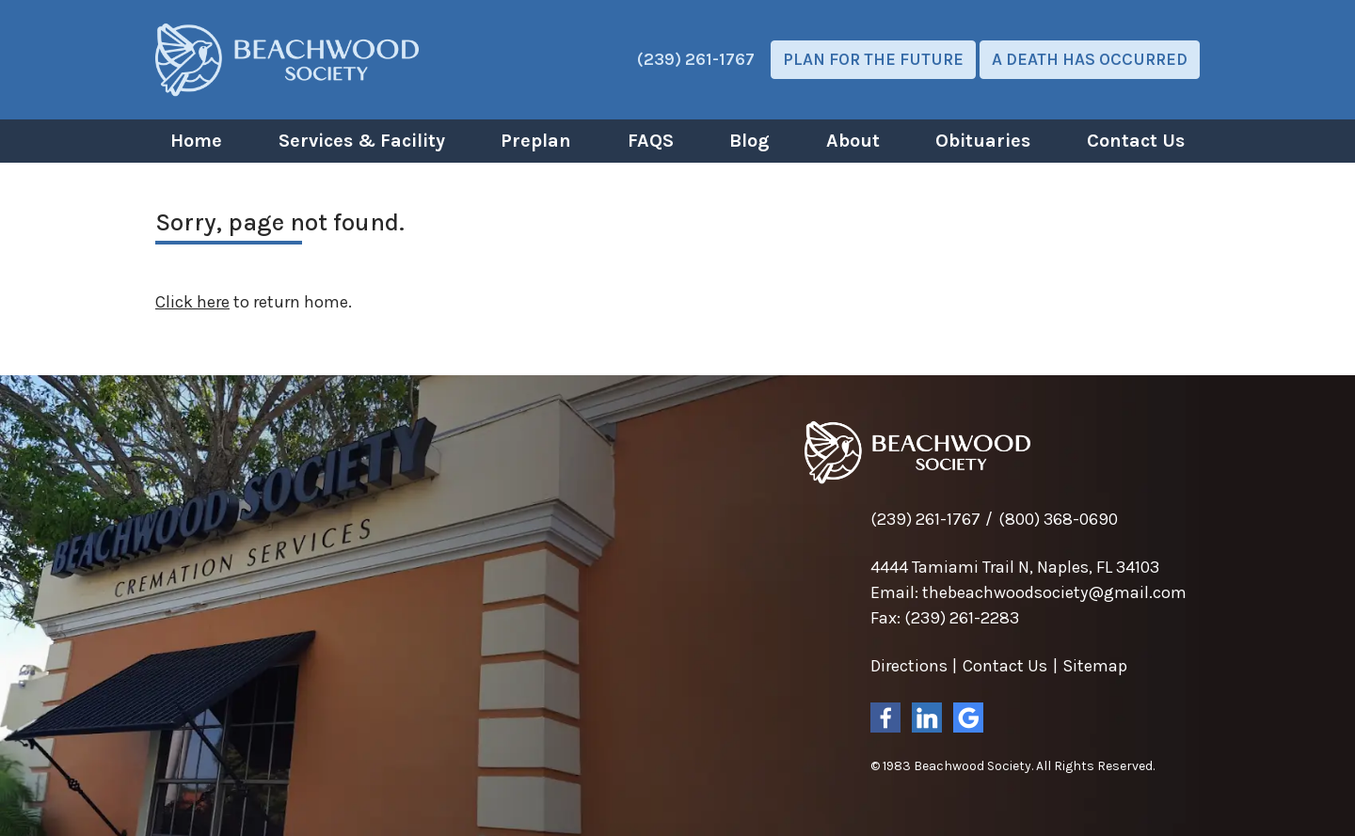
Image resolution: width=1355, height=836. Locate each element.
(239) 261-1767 (696, 59)
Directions (909, 665)
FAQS (651, 140)
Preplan (536, 140)
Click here (192, 302)
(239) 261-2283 (961, 617)
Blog (749, 140)
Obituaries (982, 140)
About (853, 140)
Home (196, 140)
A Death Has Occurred (1090, 59)
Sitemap (1094, 665)
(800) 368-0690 (1058, 519)
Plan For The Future (873, 59)
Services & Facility (362, 140)
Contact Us (1136, 140)
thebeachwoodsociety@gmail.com (1054, 592)
